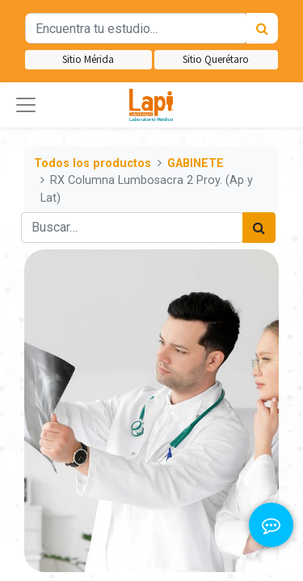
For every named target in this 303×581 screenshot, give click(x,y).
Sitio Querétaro (216, 59)
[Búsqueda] (262, 28)
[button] (26, 105)
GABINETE (195, 163)
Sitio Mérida (88, 59)
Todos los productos (92, 163)
